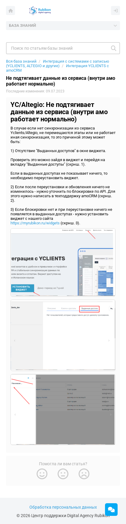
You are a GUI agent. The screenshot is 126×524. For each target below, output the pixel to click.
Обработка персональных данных (63, 507)
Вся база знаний (21, 61)
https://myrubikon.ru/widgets (35, 223)
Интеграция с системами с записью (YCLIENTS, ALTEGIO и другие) (57, 63)
